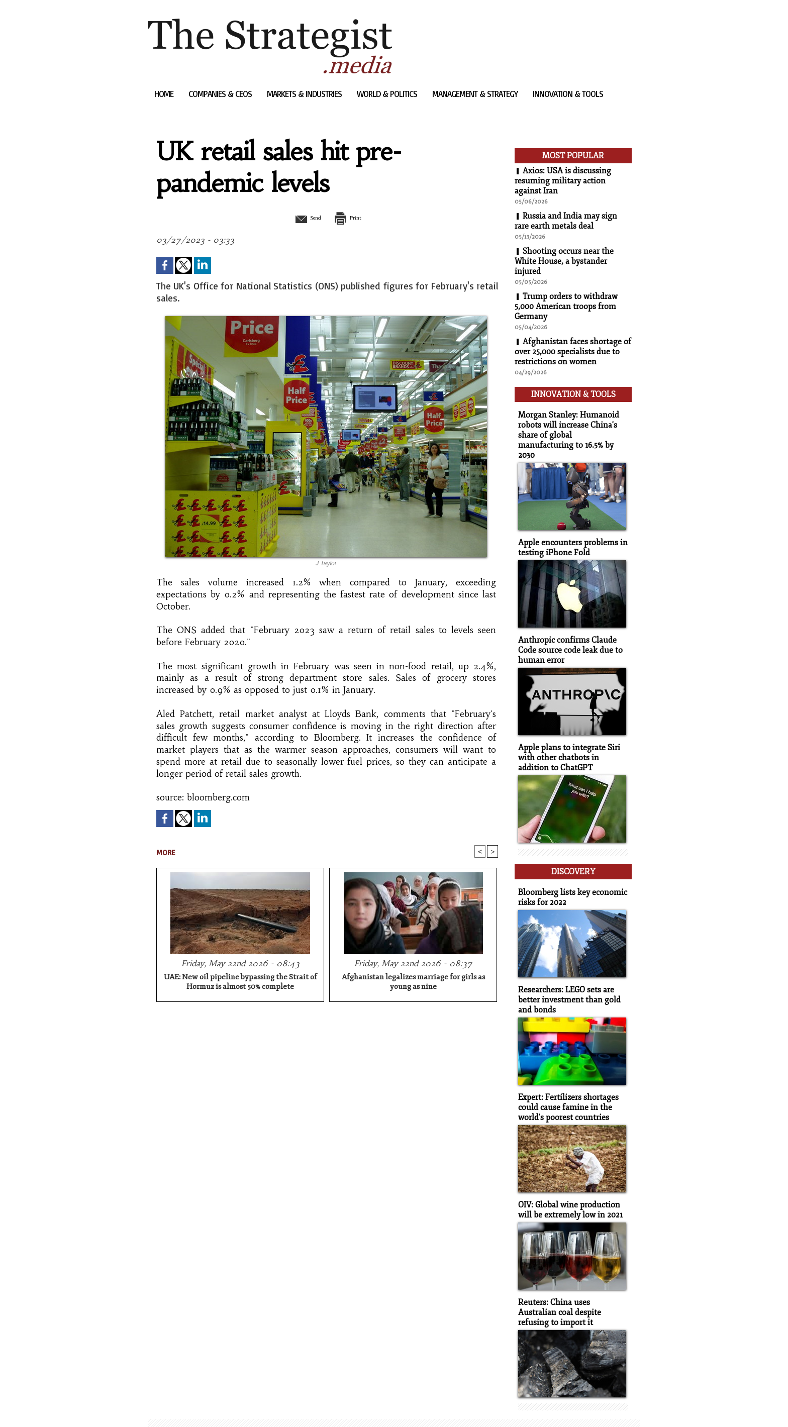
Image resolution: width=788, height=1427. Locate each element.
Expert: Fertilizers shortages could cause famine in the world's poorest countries (566, 1083)
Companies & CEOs (221, 93)
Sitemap (165, 1404)
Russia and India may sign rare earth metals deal (566, 221)
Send (302, 217)
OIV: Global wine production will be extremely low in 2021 (568, 1184)
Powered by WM (255, 1404)
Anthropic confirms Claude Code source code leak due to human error (567, 634)
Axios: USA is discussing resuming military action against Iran (563, 181)
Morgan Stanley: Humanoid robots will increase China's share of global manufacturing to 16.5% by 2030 (569, 426)
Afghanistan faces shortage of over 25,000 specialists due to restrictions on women (573, 352)
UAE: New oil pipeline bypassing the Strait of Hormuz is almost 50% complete (240, 982)
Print (352, 217)
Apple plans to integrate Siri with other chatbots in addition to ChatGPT (571, 740)
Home (164, 93)
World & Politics (388, 93)
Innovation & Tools (568, 93)
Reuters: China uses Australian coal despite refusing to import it (570, 1285)
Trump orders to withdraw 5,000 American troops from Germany (566, 306)
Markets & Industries (305, 93)
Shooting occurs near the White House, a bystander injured (564, 261)
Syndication (209, 1404)
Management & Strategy (476, 93)
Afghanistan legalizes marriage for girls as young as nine (413, 982)
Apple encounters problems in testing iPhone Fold (569, 532)
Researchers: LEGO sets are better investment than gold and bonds (566, 977)
